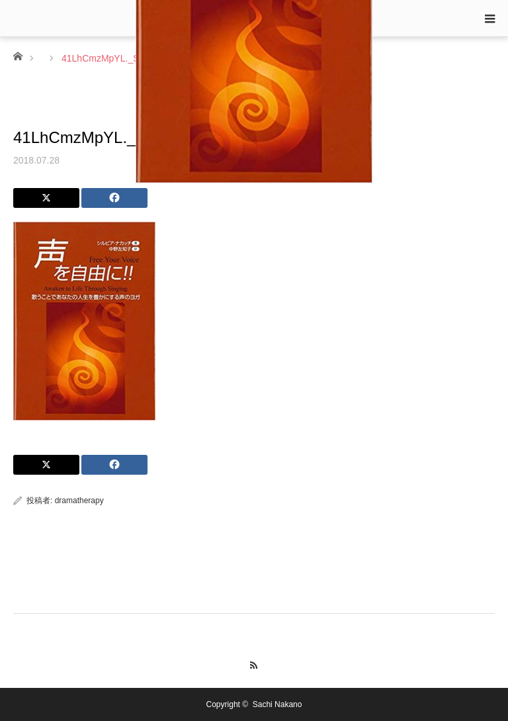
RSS (254, 663)
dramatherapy (79, 500)
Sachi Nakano (277, 704)
